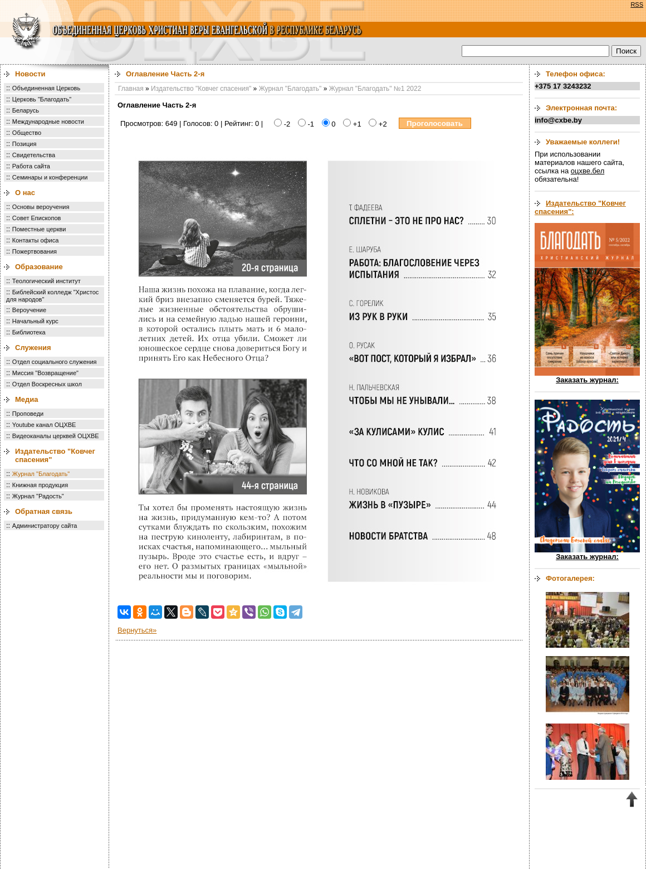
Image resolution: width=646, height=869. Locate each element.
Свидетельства (33, 155)
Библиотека (29, 332)
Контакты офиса (35, 240)
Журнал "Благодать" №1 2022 (375, 89)
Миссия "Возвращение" (45, 373)
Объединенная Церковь (46, 88)
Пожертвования (34, 251)
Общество (26, 132)
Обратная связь (43, 511)
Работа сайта (31, 166)
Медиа (26, 399)
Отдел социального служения (54, 361)
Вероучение (29, 310)
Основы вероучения (41, 206)
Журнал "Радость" (38, 496)
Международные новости (48, 121)
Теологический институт (46, 281)
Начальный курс (35, 321)
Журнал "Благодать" (41, 473)
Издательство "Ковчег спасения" (201, 89)
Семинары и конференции (49, 177)
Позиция (24, 143)
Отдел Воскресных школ (47, 384)
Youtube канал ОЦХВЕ (44, 424)
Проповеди (27, 413)
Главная (131, 89)
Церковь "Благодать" (41, 99)
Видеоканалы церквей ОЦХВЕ (55, 436)
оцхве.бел (587, 171)
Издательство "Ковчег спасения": (580, 207)
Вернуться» (137, 630)
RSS (636, 4)
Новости (30, 74)
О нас (25, 192)
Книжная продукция (40, 485)
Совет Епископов (36, 218)
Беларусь (25, 110)
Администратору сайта (44, 525)
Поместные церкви (39, 229)
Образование (39, 267)
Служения (33, 347)
